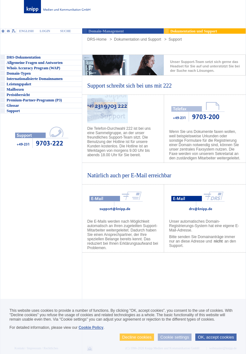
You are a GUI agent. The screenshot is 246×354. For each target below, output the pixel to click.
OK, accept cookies (216, 337)
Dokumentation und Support (137, 39)
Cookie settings (174, 337)
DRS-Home (96, 39)
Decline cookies (137, 337)
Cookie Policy (90, 327)
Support (175, 39)
